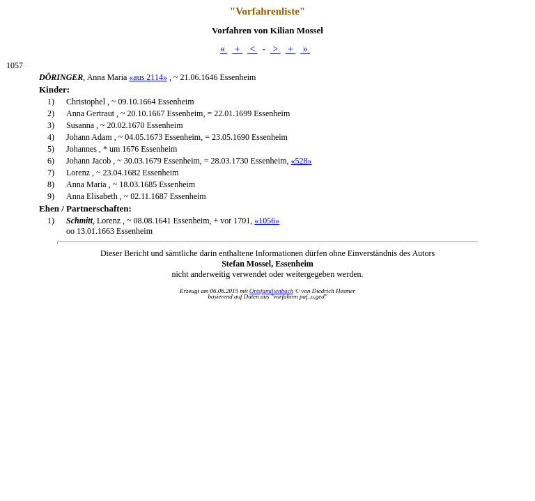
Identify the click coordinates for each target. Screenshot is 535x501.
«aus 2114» (148, 77)
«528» (301, 161)
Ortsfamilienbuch (271, 290)
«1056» (266, 220)
